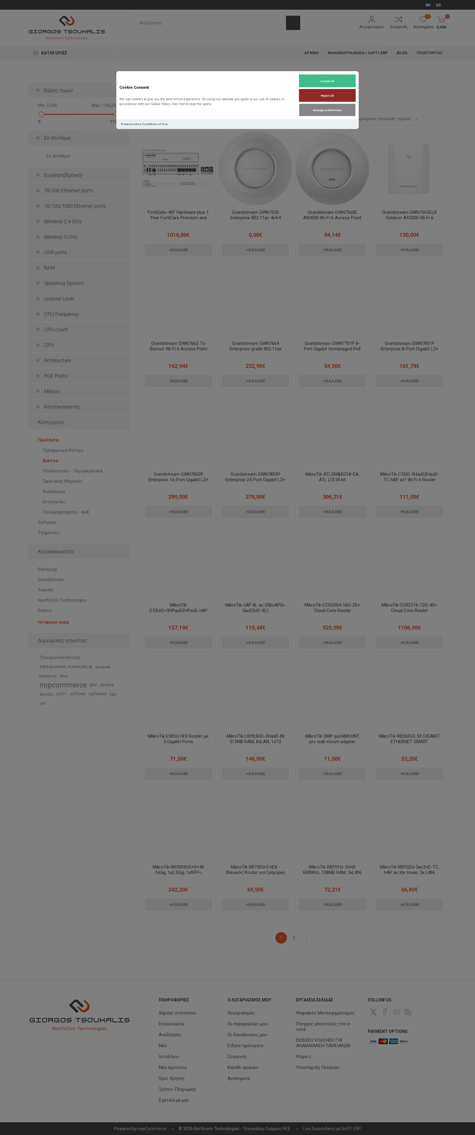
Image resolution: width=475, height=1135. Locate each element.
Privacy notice (131, 124)
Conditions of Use (155, 124)
